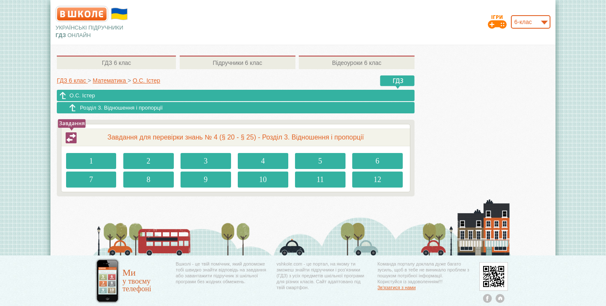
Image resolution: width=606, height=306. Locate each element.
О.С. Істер (82, 95)
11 (320, 179)
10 (263, 179)
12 (377, 179)
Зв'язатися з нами (396, 287)
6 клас (116, 62)
